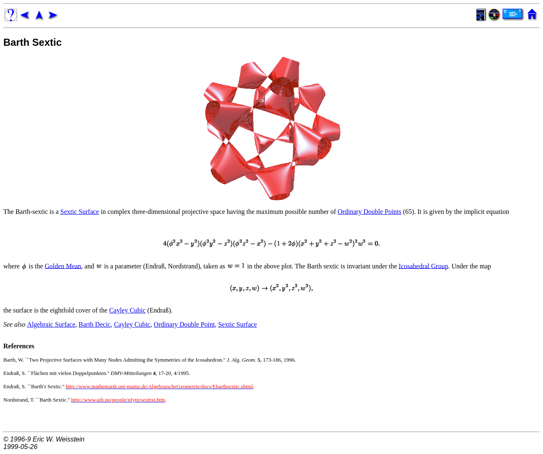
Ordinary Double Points (369, 211)
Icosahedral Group (423, 265)
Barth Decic (95, 324)
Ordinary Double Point (184, 324)
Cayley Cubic (127, 310)
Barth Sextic (32, 42)
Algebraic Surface (51, 324)
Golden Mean (63, 265)
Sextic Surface (79, 211)
